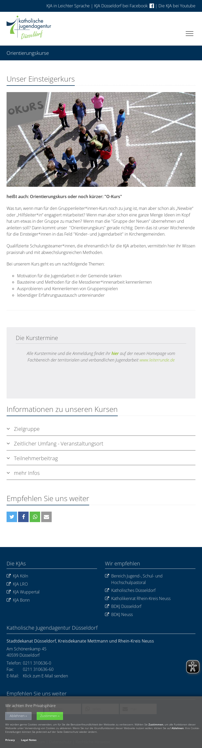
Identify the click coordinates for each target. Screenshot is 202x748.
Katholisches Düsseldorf (130, 590)
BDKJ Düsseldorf (123, 606)
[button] (12, 517)
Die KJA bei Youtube (176, 6)
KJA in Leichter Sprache (68, 6)
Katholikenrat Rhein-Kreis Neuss (138, 598)
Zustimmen (48, 716)
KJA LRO (17, 584)
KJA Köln (17, 576)
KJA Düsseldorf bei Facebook (124, 6)
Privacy (10, 740)
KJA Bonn (18, 600)
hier (115, 353)
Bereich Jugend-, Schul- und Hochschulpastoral (134, 579)
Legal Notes (28, 740)
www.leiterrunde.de (157, 360)
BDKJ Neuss (119, 614)
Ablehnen (17, 716)
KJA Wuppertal (23, 592)
